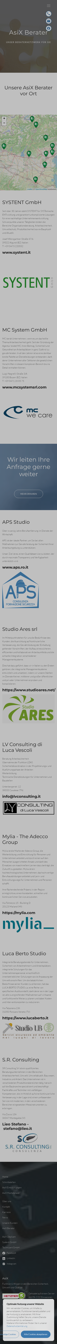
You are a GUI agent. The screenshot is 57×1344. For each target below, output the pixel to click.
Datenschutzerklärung (17, 1326)
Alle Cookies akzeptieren (35, 1334)
